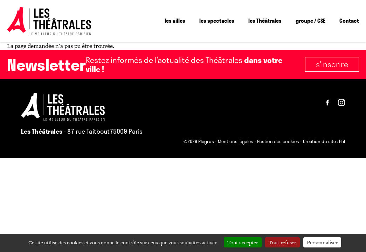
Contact (349, 21)
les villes (175, 21)
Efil (342, 142)
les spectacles (216, 21)
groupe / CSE (310, 21)
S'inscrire (332, 64)
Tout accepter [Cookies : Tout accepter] (242, 242)
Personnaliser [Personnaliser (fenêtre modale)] (322, 242)
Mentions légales (235, 142)
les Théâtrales (265, 21)
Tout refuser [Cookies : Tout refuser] (282, 242)
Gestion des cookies (278, 142)
